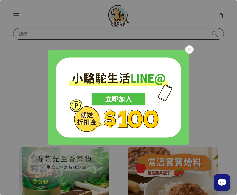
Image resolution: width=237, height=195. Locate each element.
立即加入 (118, 99)
